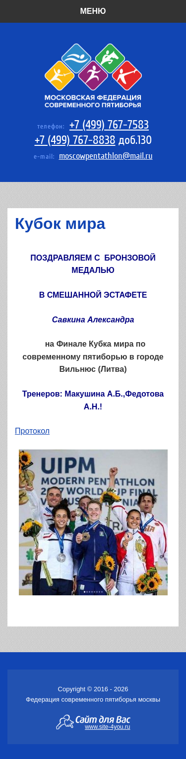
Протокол (32, 431)
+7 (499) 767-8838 (75, 140)
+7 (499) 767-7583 (109, 125)
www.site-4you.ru (107, 726)
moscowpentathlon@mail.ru (106, 156)
